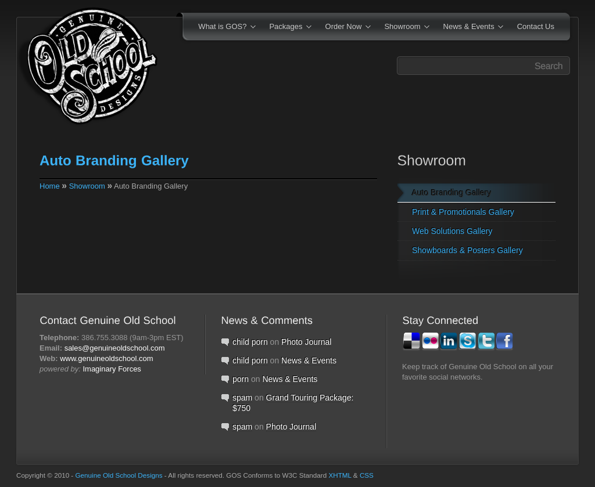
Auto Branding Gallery (452, 192)
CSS (367, 475)
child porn (250, 342)
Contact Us (535, 26)
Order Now (344, 27)
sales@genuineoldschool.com (114, 348)
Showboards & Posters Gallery (467, 250)
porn (240, 379)
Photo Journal (306, 342)
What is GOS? (223, 27)
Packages (286, 27)
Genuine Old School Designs (119, 475)
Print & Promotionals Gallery (463, 212)
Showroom (403, 27)
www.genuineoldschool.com (106, 358)
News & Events (470, 27)
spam (242, 397)
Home (50, 186)
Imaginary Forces (112, 369)
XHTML (339, 475)
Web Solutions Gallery (452, 231)
